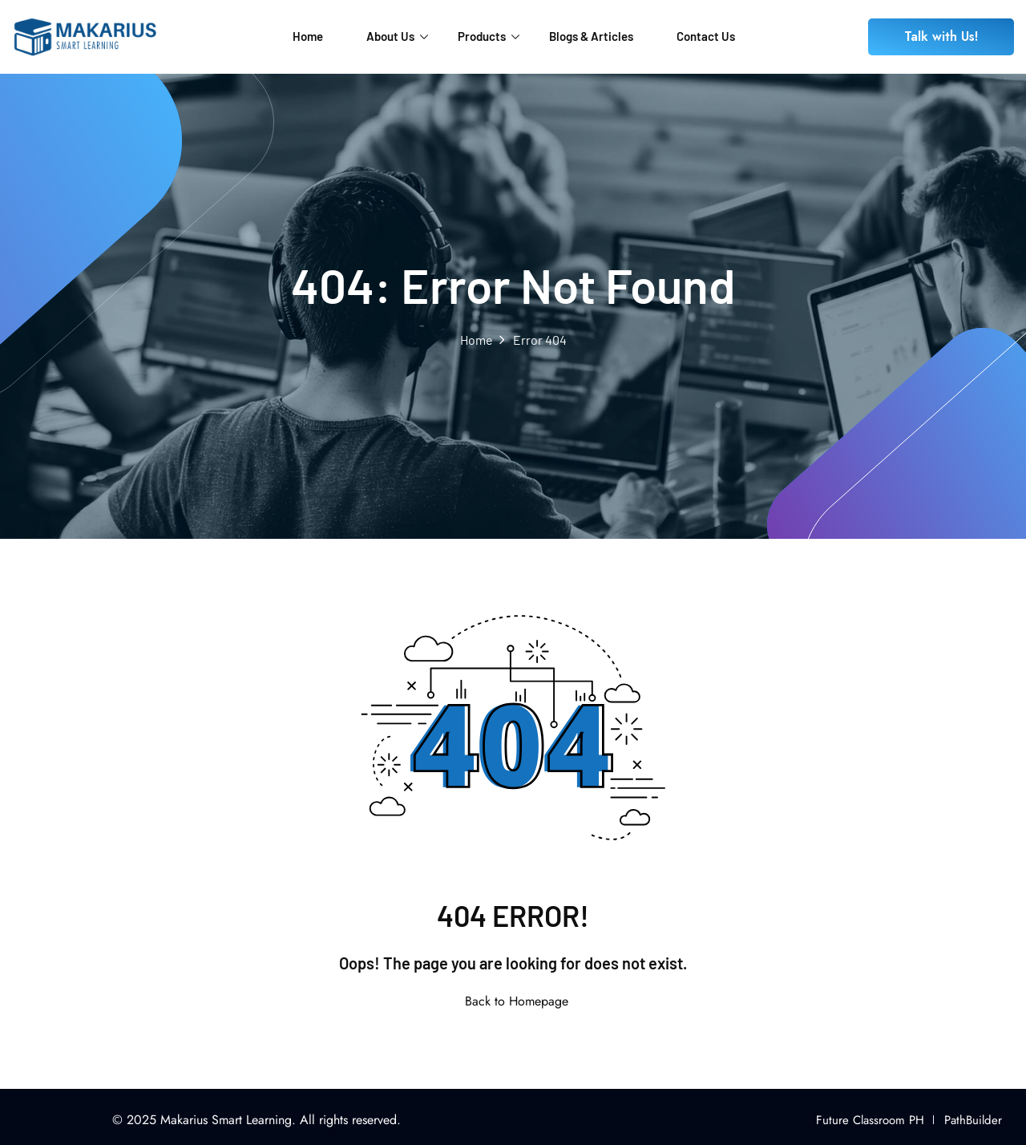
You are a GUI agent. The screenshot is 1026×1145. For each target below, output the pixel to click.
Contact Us (706, 36)
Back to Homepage (513, 1001)
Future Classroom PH (870, 1120)
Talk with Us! (941, 36)
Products (488, 36)
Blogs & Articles (591, 36)
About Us (397, 36)
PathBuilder (973, 1120)
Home (308, 36)
